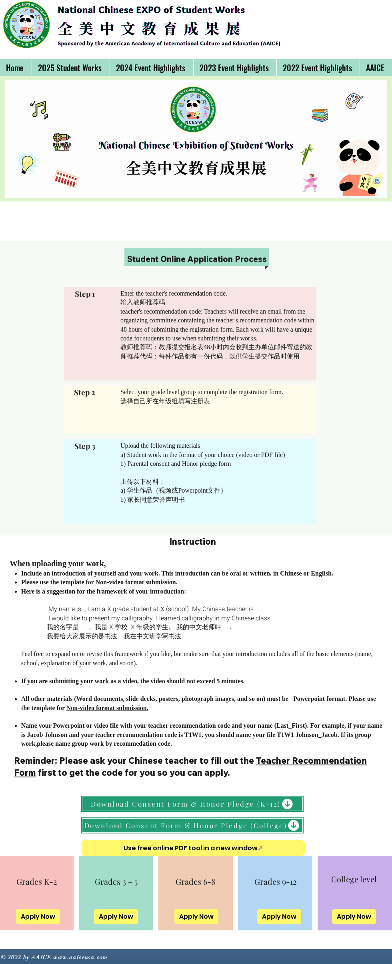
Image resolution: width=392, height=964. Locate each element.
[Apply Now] (38, 916)
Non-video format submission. (137, 582)
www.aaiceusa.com (80, 957)
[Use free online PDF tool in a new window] (193, 848)
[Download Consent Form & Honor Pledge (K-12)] (192, 803)
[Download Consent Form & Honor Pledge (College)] (192, 825)
